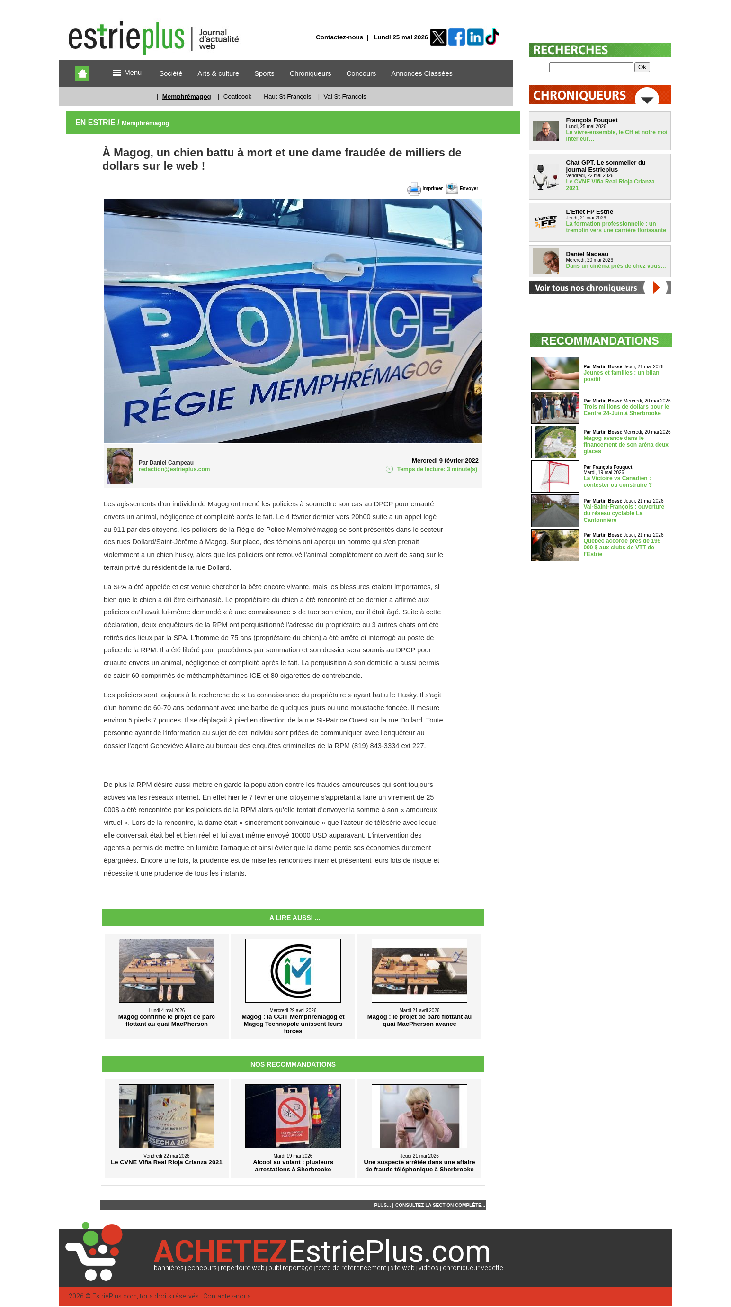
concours (202, 1268)
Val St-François (344, 96)
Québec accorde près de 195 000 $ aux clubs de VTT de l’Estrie (622, 548)
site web (402, 1268)
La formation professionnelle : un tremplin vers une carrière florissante (616, 227)
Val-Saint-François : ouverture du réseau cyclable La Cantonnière (624, 513)
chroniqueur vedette (473, 1268)
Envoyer (469, 188)
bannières (169, 1268)
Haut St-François (287, 96)
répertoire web (243, 1268)
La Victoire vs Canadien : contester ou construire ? (618, 481)
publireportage (290, 1268)
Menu (127, 73)
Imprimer (433, 188)
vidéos (428, 1268)
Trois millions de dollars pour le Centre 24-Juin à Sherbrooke (626, 410)
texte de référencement (351, 1268)
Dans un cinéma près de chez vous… (616, 266)
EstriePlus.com (114, 1296)
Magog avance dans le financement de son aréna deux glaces (626, 445)
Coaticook (237, 96)
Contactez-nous (339, 37)
